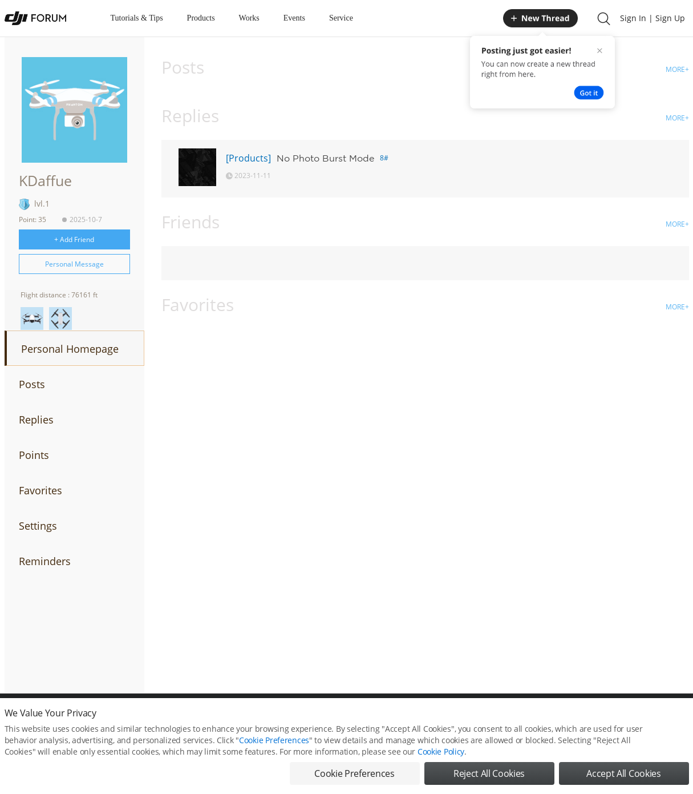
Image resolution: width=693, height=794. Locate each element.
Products (201, 18)
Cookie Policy (441, 753)
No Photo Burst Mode (325, 158)
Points (34, 455)
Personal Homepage (70, 349)
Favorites (40, 490)
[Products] (248, 158)
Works (249, 18)
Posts (32, 384)
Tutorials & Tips (137, 18)
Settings (38, 526)
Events (294, 18)
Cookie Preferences (274, 742)
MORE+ (677, 69)
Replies (36, 419)
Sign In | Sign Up (652, 18)
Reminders (45, 561)
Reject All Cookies (489, 775)
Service (341, 18)
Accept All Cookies (623, 775)
